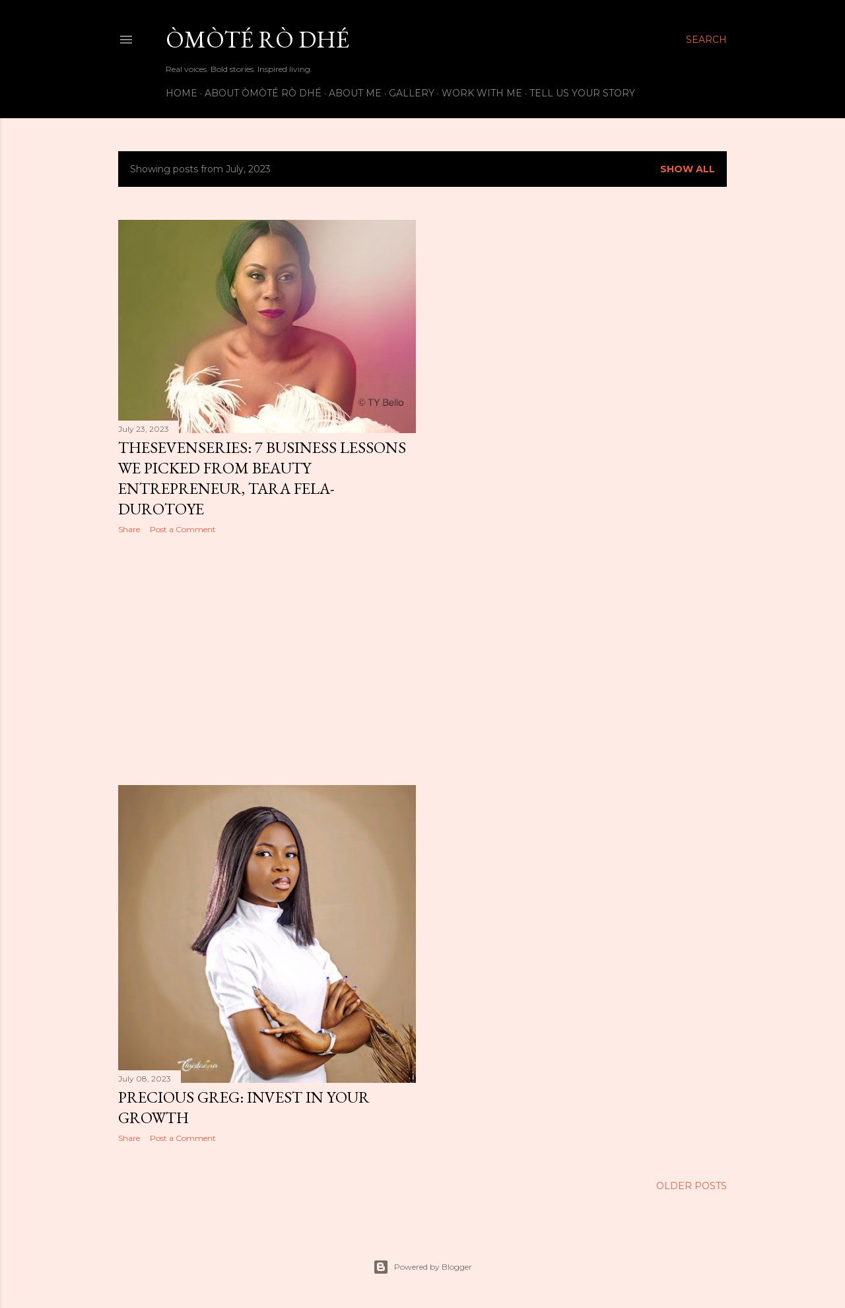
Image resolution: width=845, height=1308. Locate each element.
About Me (355, 93)
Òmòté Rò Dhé (257, 39)
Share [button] (129, 529)
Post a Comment (183, 529)
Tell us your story (582, 93)
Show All (687, 169)
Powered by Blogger (422, 1267)
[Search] (706, 39)
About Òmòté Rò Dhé (263, 93)
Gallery (411, 93)
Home (181, 93)
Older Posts (691, 1186)
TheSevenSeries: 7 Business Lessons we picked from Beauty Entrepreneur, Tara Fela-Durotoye (262, 478)
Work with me (482, 93)
